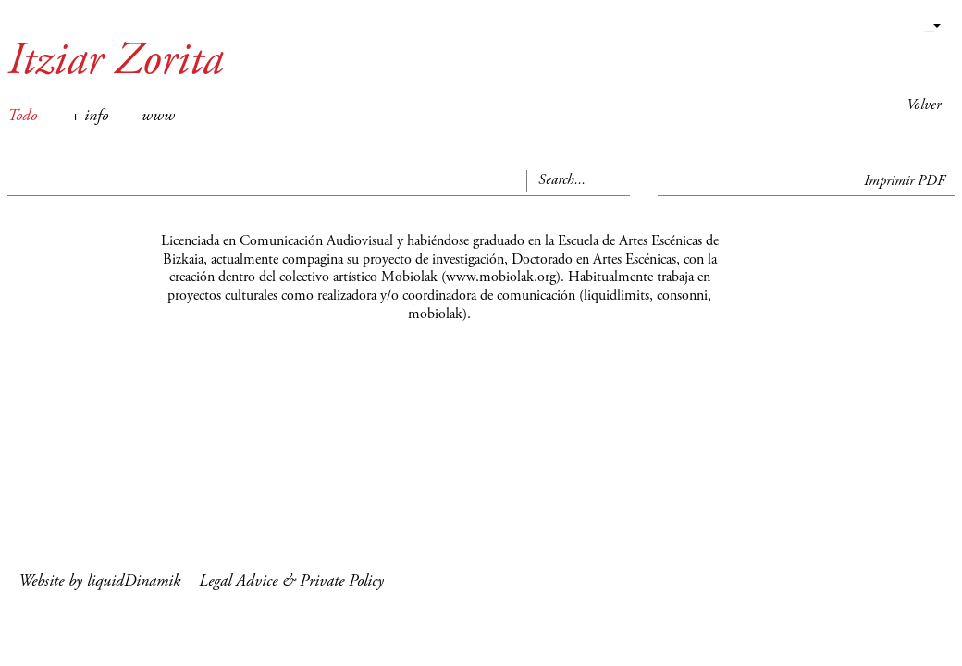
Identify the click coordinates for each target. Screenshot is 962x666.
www (158, 116)
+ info (89, 116)
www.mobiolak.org (501, 277)
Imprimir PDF (904, 181)
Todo (22, 116)
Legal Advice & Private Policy (291, 582)
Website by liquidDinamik (99, 582)
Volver (923, 105)
